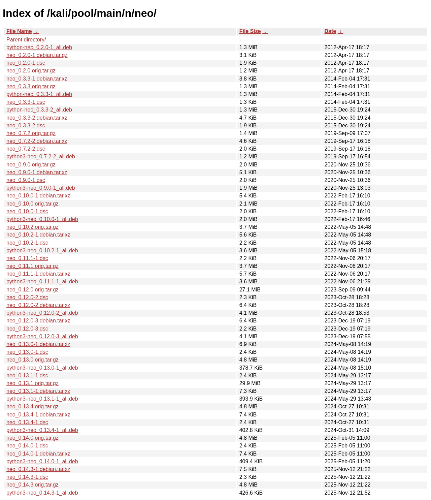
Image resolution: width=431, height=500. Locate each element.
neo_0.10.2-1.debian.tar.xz (38, 235)
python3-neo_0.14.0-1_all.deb (42, 461)
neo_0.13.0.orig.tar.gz (32, 360)
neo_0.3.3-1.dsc (25, 102)
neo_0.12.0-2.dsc (27, 297)
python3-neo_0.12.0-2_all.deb (42, 313)
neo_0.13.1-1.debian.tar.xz (38, 391)
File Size (250, 31)
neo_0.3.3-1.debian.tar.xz (36, 79)
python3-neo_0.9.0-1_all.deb (40, 188)
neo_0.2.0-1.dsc (25, 63)
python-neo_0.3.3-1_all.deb (39, 94)
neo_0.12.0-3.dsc (27, 329)
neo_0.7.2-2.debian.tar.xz (36, 141)
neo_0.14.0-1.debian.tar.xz (38, 454)
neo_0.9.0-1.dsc (25, 180)
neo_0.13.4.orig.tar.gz (32, 406)
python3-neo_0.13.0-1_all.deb (42, 368)
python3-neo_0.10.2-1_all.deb (42, 250)
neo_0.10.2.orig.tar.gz (32, 227)
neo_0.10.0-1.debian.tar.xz (38, 195)
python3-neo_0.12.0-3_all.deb (42, 336)
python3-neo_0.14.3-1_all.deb (42, 493)
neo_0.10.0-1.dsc (27, 211)
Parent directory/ (26, 39)
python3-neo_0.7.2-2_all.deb (40, 156)
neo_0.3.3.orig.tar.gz (31, 86)
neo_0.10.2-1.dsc (27, 243)
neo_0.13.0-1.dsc (27, 352)
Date (330, 31)
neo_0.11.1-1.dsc (27, 258)
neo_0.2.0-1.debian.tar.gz (36, 55)
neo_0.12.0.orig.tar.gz (32, 289)
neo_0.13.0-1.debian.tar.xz (38, 344)
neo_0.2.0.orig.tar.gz (31, 70)
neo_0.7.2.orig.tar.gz (31, 133)
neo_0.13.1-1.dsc (27, 375)
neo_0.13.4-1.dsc (27, 422)
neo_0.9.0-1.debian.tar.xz (36, 172)
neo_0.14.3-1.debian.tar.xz (38, 469)
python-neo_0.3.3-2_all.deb (39, 110)
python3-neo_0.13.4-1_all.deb (42, 430)
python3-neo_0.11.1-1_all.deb (42, 281)
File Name (19, 31)
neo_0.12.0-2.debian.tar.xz (38, 305)
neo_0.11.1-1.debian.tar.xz (38, 274)
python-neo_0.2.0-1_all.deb (39, 47)
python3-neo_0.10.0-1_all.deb (42, 219)
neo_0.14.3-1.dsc (27, 477)
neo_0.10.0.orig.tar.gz (32, 204)
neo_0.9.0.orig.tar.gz (31, 164)
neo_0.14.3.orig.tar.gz (32, 485)
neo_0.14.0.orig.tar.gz (32, 438)
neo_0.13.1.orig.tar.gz (32, 383)
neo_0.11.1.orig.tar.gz (32, 266)
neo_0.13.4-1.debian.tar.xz (38, 414)
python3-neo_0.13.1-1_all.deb (42, 399)
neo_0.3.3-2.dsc (25, 125)
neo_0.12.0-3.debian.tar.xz (38, 320)
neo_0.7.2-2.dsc (25, 149)
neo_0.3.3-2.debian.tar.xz (36, 118)
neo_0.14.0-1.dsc (27, 445)
